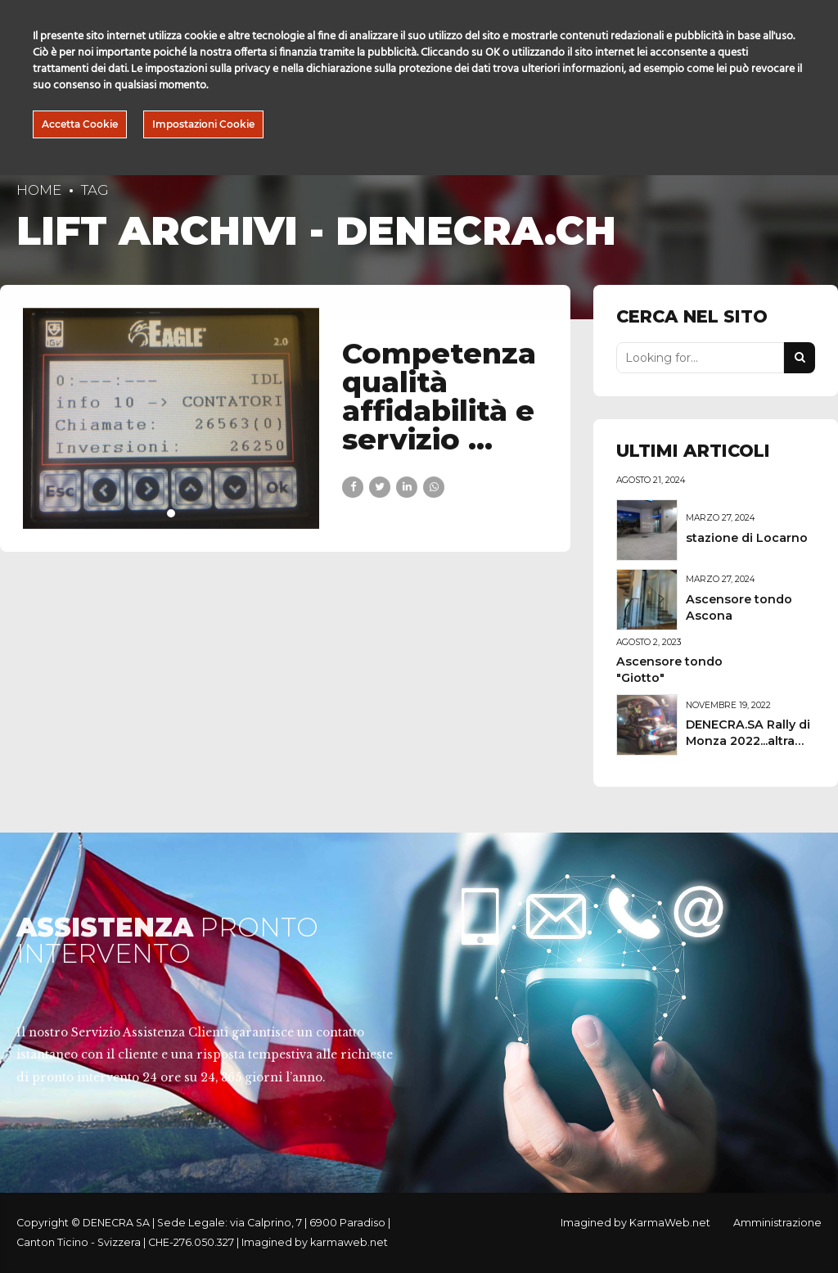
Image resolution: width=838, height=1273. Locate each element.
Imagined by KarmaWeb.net (635, 1223)
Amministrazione (777, 1223)
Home (38, 190)
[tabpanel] (171, 418)
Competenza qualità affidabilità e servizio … (439, 396)
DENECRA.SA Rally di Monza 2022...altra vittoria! (748, 741)
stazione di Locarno (747, 537)
